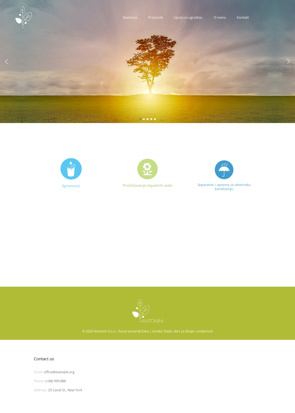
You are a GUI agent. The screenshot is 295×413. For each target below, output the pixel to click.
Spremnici (71, 185)
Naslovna (130, 17)
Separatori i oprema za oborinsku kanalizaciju (224, 184)
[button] (6, 61)
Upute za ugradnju (188, 17)
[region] (147, 61)
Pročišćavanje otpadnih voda (147, 184)
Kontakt (243, 17)
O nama (220, 17)
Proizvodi (155, 17)
